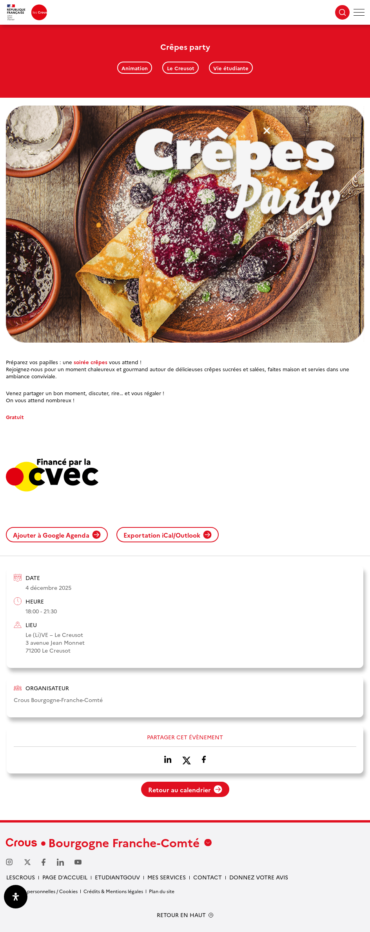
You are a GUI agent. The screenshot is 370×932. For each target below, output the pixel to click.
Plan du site (161, 891)
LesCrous (20, 877)
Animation (135, 67)
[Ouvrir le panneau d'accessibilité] (15, 896)
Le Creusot (180, 67)
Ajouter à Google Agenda (57, 535)
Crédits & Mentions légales (113, 891)
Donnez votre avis (258, 877)
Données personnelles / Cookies (42, 891)
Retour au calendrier (185, 789)
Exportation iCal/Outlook (167, 535)
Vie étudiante (230, 67)
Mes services (166, 877)
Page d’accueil (64, 877)
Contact (207, 877)
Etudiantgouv (117, 877)
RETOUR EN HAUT (181, 915)
